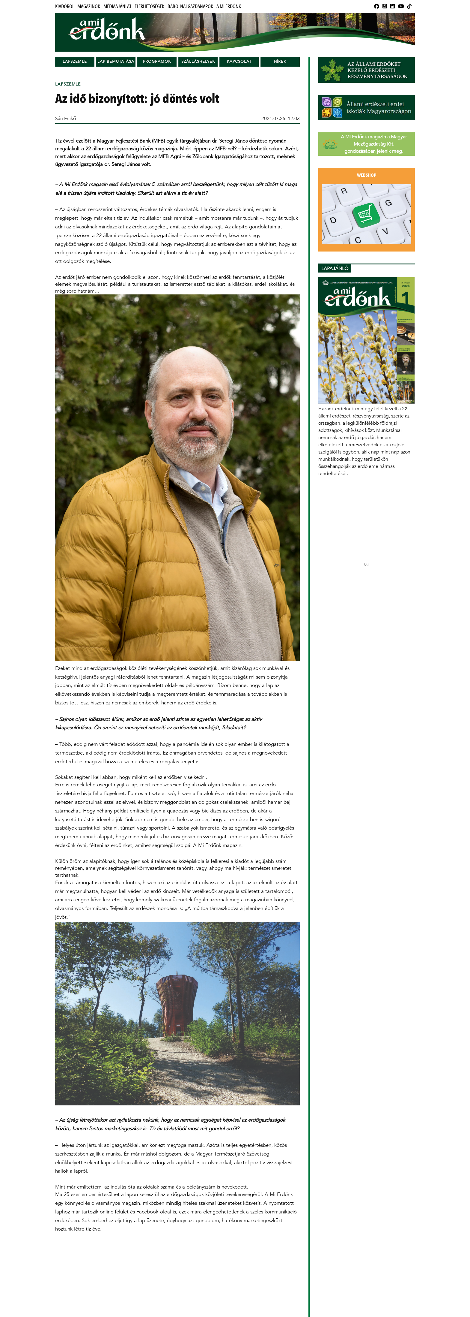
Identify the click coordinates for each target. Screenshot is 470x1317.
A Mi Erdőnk (228, 6)
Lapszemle (75, 61)
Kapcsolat (239, 61)
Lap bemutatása (115, 61)
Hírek (280, 61)
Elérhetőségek (149, 6)
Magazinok (88, 6)
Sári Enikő (65, 118)
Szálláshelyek (198, 61)
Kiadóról (64, 6)
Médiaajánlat (117, 6)
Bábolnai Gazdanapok (190, 6)
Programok (157, 61)
